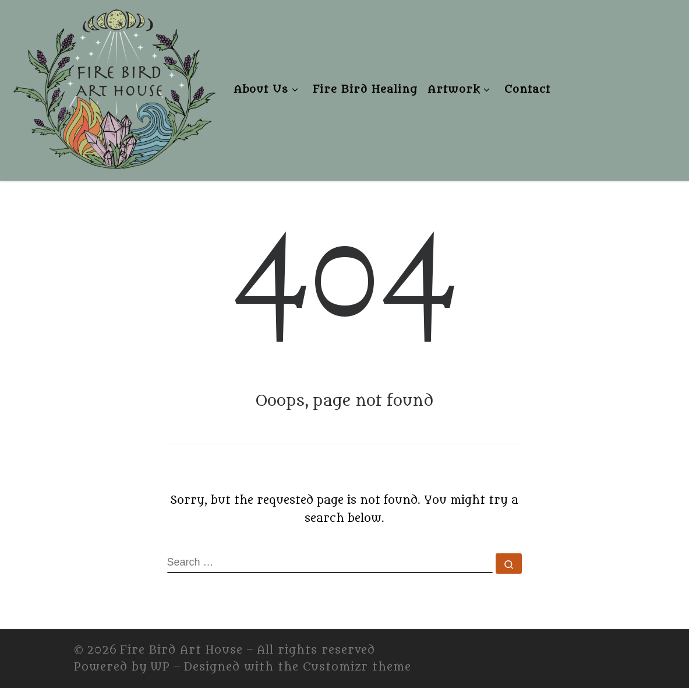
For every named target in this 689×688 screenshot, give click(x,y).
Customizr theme (357, 667)
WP (160, 667)
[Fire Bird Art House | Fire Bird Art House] (113, 87)
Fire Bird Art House (181, 650)
